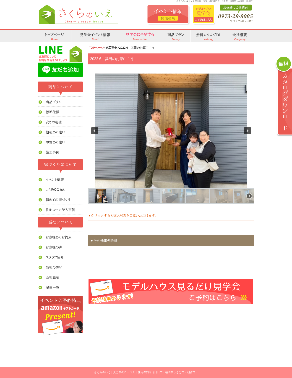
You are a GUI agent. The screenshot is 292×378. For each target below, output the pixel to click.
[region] (171, 139)
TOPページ (96, 47)
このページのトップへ (242, 311)
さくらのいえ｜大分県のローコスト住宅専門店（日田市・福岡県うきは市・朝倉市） (146, 372)
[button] (94, 130)
